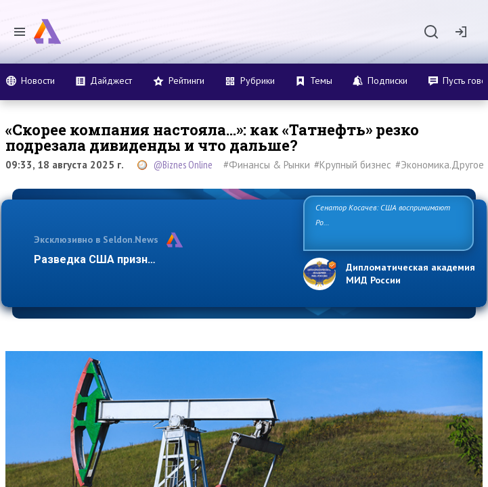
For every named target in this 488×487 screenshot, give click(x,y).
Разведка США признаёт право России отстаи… (161, 259)
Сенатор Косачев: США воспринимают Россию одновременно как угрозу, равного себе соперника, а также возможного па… (387, 222)
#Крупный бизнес (352, 164)
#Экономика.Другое (439, 164)
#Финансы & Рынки (266, 164)
